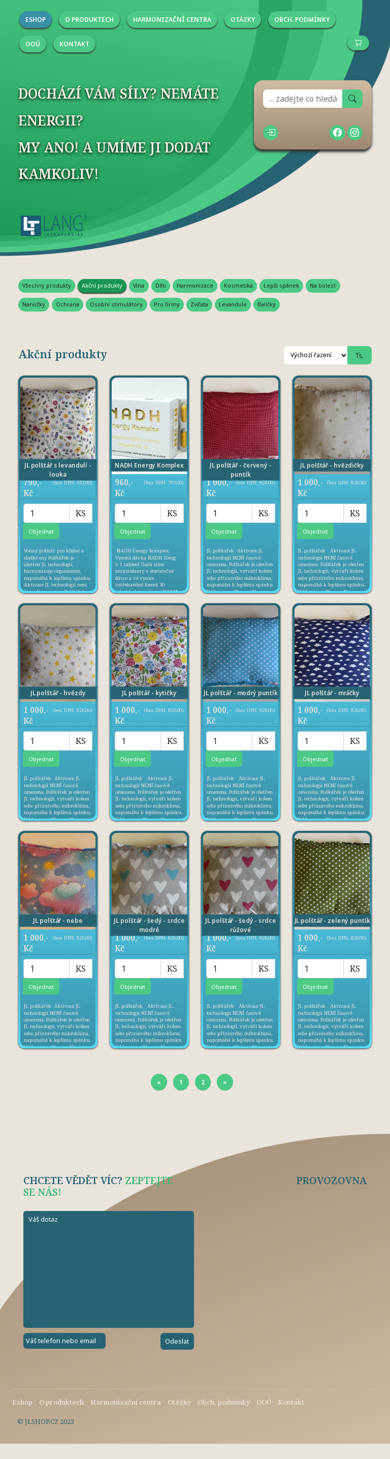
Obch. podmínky (224, 1402)
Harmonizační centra (125, 1402)
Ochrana (67, 304)
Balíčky (266, 304)
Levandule (233, 304)
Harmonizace (195, 285)
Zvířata (199, 304)
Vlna (138, 285)
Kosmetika (238, 285)
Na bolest (323, 285)
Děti (160, 285)
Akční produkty (102, 285)
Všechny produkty (46, 285)
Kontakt (291, 1402)
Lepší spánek (281, 285)
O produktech (61, 1402)
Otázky (179, 1402)
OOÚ (263, 1402)
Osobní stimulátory (116, 304)
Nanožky (33, 304)
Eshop (22, 1402)
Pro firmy (167, 304)
